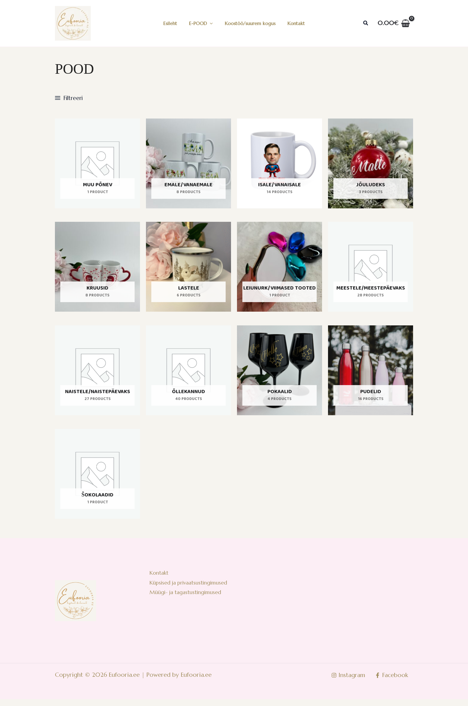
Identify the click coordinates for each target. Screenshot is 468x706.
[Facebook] (391, 682)
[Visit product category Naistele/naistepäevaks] (97, 374)
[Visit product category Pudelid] (370, 374)
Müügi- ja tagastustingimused (185, 602)
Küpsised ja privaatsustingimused (189, 591)
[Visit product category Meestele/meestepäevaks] (370, 270)
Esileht (174, 23)
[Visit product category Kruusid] (97, 270)
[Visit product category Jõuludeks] (370, 165)
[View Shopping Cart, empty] (394, 23)
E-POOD (202, 23)
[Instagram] (347, 682)
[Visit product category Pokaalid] (279, 374)
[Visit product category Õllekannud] (188, 374)
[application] (211, 23)
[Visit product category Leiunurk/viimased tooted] (279, 270)
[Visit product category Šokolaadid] (97, 479)
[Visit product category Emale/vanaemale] (188, 165)
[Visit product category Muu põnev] (97, 165)
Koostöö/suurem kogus (249, 23)
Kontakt (292, 23)
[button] (366, 23)
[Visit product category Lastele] (188, 270)
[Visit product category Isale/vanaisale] (279, 165)
